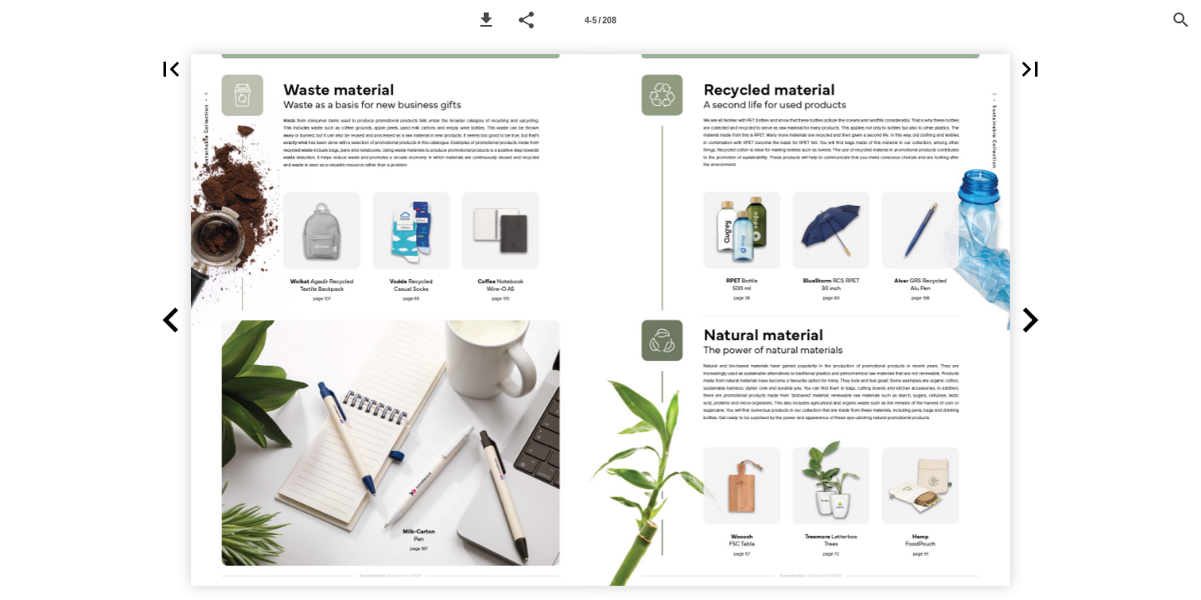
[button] (486, 20)
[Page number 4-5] (600, 20)
